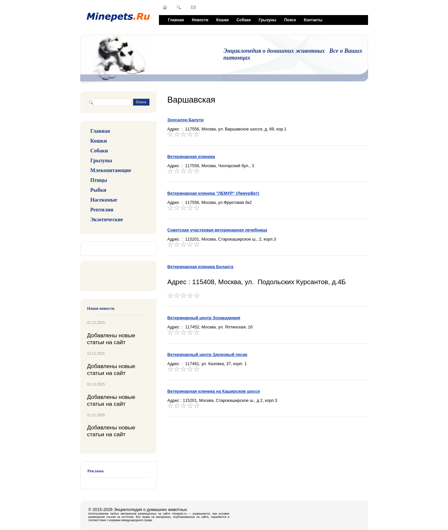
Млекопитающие (110, 170)
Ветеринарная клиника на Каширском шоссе (213, 391)
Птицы (98, 180)
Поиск (290, 20)
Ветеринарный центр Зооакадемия (204, 317)
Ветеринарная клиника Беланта (200, 266)
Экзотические (106, 219)
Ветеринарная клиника (191, 156)
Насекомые (103, 200)
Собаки (244, 20)
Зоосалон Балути (185, 119)
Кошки (222, 20)
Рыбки (98, 190)
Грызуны (267, 20)
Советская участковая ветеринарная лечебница (217, 229)
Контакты (313, 20)
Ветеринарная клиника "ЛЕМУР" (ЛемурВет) (213, 193)
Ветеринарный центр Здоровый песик (207, 354)
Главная (176, 20)
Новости (200, 20)
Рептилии (101, 209)
